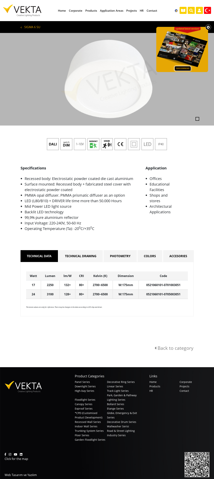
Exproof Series (84, 408)
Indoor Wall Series (86, 426)
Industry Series (116, 435)
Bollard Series (115, 404)
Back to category (174, 348)
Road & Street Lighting (121, 431)
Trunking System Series (89, 431)
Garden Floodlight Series (90, 439)
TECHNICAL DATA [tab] (39, 256)
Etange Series (115, 408)
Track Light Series (118, 391)
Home (153, 382)
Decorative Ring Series (121, 382)
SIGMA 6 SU (30, 27)
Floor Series (82, 435)
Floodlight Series (85, 399)
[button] (16, 79)
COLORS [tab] (150, 256)
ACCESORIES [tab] (178, 256)
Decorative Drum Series (121, 422)
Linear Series (115, 386)
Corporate (186, 382)
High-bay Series (84, 391)
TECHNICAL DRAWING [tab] (80, 256)
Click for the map (16, 459)
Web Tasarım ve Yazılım (21, 475)
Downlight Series (85, 386)
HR (151, 391)
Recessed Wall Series (88, 422)
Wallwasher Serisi (118, 426)
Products (154, 386)
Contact (184, 391)
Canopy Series (83, 404)
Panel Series (82, 382)
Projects (184, 386)
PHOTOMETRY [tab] (120, 256)
